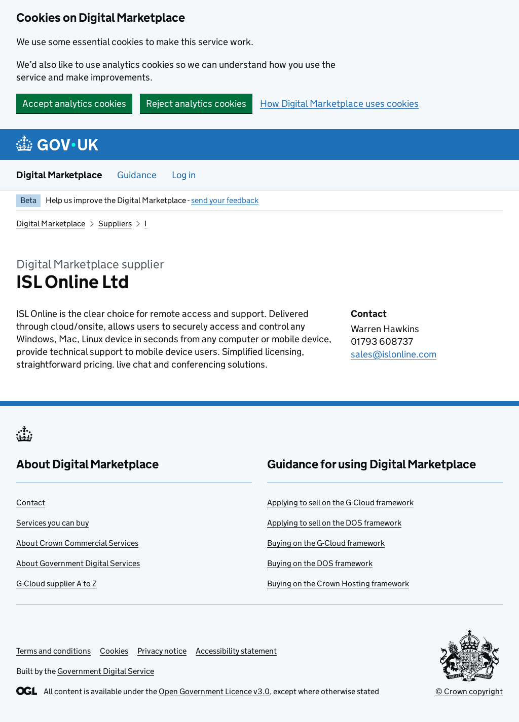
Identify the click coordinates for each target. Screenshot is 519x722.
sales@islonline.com (393, 354)
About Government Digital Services (78, 563)
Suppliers (115, 223)
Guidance (137, 175)
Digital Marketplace (59, 175)
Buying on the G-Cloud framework (326, 543)
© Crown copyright (469, 691)
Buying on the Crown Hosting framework (338, 583)
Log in (184, 175)
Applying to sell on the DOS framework (334, 523)
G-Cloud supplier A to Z (56, 583)
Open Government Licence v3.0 (214, 691)
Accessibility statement (236, 651)
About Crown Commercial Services (77, 543)
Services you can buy (52, 523)
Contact (30, 502)
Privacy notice (162, 651)
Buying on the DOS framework (320, 563)
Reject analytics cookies (196, 103)
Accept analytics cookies (74, 103)
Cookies (114, 651)
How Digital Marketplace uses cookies (339, 103)
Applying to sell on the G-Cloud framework (340, 502)
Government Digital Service (105, 671)
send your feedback (224, 200)
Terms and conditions (53, 651)
